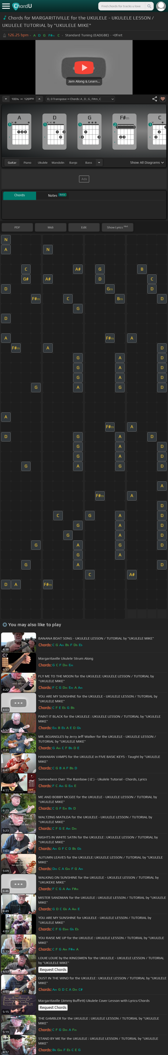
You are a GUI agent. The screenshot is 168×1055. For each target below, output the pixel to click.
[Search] (149, 6)
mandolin (58, 162)
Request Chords (53, 969)
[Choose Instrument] (99, 162)
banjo (73, 162)
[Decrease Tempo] (6, 99)
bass (88, 162)
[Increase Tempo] (39, 99)
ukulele (42, 162)
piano (27, 162)
